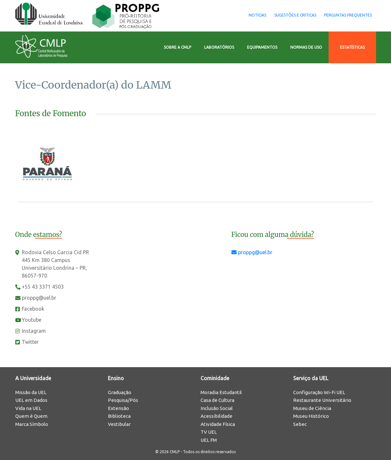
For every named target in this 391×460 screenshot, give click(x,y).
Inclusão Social (217, 408)
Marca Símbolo (31, 424)
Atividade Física (218, 424)
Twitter (30, 342)
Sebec (300, 424)
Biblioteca (119, 416)
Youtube (31, 320)
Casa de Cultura (217, 400)
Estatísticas (352, 47)
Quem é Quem (31, 416)
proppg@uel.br (39, 298)
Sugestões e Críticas (283, 15)
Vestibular (119, 424)
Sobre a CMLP (177, 47)
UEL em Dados (31, 400)
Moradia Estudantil (221, 392)
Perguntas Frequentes (344, 15)
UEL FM (209, 440)
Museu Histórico (311, 416)
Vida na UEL (28, 408)
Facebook (33, 309)
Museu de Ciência (312, 408)
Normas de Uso (306, 47)
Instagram (34, 331)
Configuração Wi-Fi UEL (319, 392)
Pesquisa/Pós (123, 400)
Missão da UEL (30, 392)
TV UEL (209, 432)
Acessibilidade (216, 416)
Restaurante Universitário (322, 400)
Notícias (237, 15)
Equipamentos (262, 47)
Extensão (118, 408)
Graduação (119, 392)
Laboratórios (219, 47)
